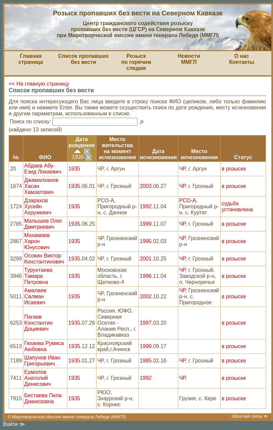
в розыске (234, 169)
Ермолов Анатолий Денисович (37, 378)
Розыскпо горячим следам (136, 62)
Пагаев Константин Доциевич (38, 323)
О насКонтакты (241, 59)
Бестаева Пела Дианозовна (43, 398)
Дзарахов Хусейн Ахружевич (37, 206)
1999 (146, 224)
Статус (243, 157)
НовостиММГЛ (189, 59)
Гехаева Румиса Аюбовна (44, 346)
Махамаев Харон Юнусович (37, 241)
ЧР (182, 169)
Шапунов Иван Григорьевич (42, 360)
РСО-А (187, 200)
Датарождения (81, 142)
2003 (146, 186)
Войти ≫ (14, 424)
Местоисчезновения (199, 154)
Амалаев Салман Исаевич (35, 296)
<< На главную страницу (39, 84)
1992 (146, 206)
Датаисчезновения (158, 154)
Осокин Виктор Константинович (44, 258)
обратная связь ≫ (250, 416)
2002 (146, 296)
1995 (146, 241)
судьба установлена (237, 206)
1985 (146, 360)
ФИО (45, 157)
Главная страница (30, 59)
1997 (146, 323)
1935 (81, 157)
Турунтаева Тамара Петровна (38, 276)
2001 (146, 258)
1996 (146, 276)
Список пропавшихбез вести (83, 59)
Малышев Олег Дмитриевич (43, 224)
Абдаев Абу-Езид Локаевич (42, 169)
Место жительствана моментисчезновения (117, 148)
